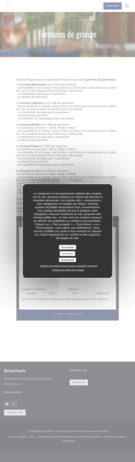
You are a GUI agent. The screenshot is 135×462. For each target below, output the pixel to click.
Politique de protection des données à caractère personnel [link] (68, 266)
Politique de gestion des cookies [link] (68, 270)
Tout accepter (67, 247)
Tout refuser (67, 253)
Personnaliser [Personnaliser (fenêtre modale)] (67, 259)
